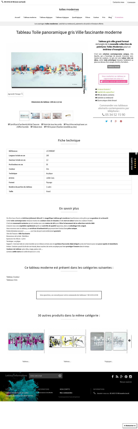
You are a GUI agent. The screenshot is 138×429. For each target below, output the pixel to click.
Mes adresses (65, 401)
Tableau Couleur (13, 277)
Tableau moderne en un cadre (16, 393)
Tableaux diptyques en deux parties (19, 396)
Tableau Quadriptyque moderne (17, 401)
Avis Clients (132, 164)
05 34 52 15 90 (113, 115)
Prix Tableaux (10, 409)
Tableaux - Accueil (12, 421)
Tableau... (26, 361)
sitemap (41, 399)
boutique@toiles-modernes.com (113, 397)
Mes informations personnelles (72, 404)
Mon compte (65, 389)
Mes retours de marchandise (71, 396)
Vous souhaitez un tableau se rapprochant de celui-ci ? (113, 79)
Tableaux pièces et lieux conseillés (18, 418)
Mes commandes (66, 393)
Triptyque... (108, 361)
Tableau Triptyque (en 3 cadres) (17, 399)
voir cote (36, 252)
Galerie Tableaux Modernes (15, 415)
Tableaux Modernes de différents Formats (18, 405)
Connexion (131, 2)
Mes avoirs (64, 399)
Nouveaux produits (45, 393)
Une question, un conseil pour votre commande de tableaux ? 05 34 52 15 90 (69, 295)
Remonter (130, 426)
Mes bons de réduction (68, 407)
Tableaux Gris (11, 280)
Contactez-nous (118, 2)
